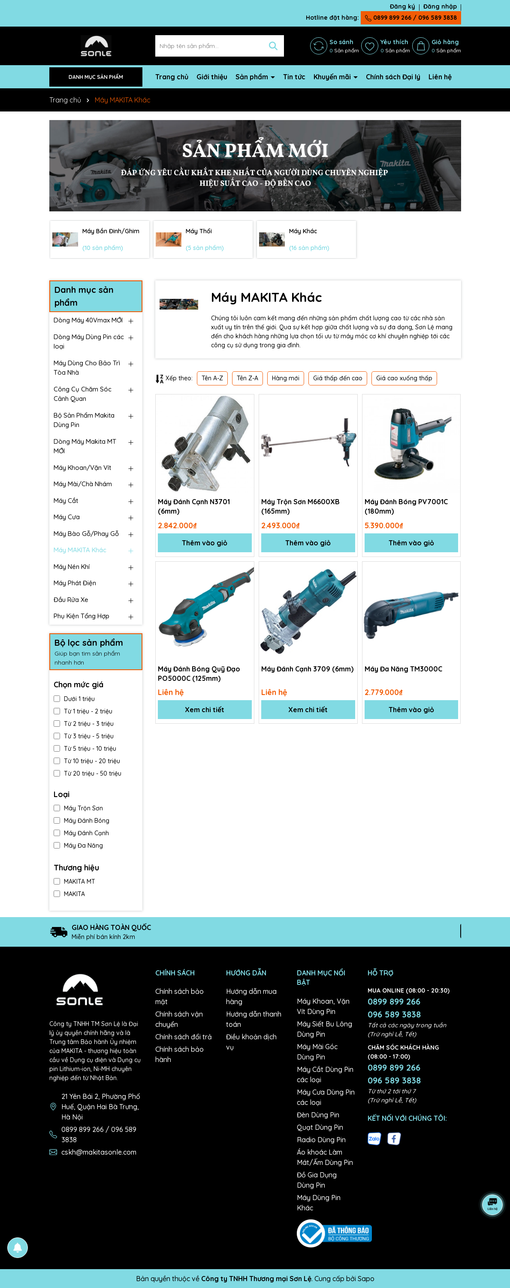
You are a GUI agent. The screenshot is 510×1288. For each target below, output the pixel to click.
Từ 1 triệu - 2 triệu (83, 711)
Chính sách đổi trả (183, 1036)
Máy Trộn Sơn (78, 808)
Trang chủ (171, 76)
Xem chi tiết (204, 709)
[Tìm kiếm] (273, 45)
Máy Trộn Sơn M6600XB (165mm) (300, 506)
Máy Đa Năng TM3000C (403, 669)
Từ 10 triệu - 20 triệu (87, 761)
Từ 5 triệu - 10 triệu (85, 748)
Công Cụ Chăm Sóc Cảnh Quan (83, 394)
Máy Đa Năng (78, 845)
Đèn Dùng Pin (318, 1114)
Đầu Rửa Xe (71, 600)
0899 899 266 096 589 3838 (394, 1008)
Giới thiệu (211, 76)
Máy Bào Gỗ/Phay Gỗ (86, 534)
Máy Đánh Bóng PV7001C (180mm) (406, 506)
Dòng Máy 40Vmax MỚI (88, 320)
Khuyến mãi (333, 76)
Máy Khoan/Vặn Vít (82, 467)
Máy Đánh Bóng (81, 821)
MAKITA (69, 894)
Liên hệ (440, 76)
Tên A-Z (212, 378)
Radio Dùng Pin (321, 1139)
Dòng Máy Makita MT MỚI (85, 446)
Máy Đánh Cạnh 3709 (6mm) (307, 669)
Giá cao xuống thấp (404, 378)
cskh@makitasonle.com (98, 1152)
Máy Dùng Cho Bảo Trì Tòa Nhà (87, 368)
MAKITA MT (74, 881)
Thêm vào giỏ (204, 543)
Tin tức (294, 76)
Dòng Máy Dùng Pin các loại (89, 342)
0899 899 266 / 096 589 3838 (411, 17)
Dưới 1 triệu (74, 699)
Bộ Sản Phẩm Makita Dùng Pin (84, 420)
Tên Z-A (247, 378)
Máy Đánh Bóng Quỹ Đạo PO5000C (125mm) (199, 674)
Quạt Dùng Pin (320, 1127)
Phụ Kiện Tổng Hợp (81, 616)
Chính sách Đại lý (393, 76)
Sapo (366, 1278)
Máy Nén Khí (72, 567)
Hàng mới (285, 378)
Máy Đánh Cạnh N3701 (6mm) (194, 506)
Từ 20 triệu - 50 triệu (87, 773)
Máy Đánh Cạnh (81, 833)
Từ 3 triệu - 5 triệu (84, 736)
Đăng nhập (440, 6)
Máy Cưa (67, 517)
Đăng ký (402, 6)
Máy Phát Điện (75, 583)
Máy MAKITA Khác (80, 550)
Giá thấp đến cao (337, 378)
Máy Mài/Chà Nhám (83, 484)
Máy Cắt (66, 501)
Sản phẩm (252, 76)
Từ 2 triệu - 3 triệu (84, 724)
